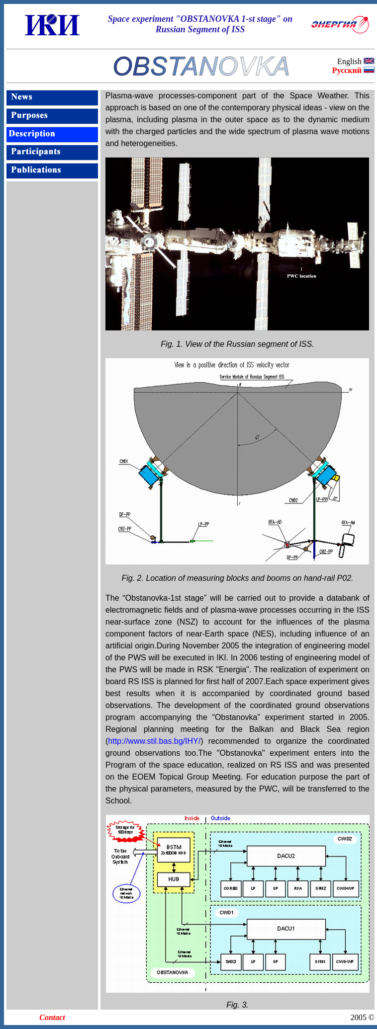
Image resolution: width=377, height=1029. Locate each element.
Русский (347, 70)
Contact (52, 1017)
